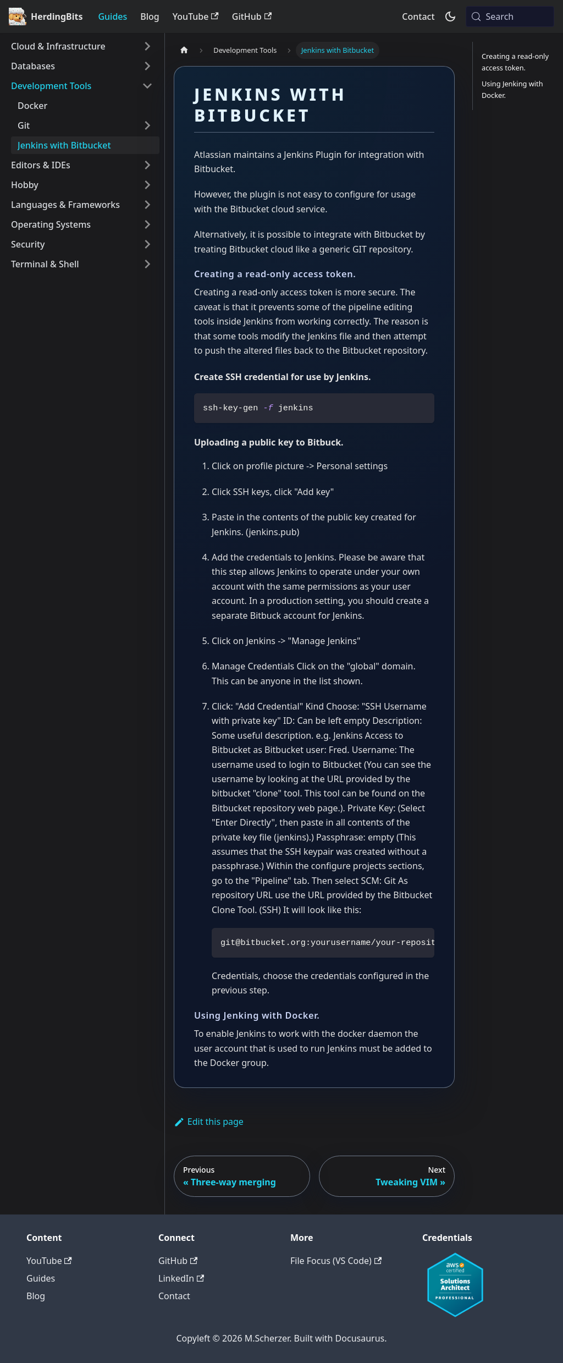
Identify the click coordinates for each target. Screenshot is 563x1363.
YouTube (196, 16)
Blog (149, 16)
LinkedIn (181, 1278)
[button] (81, 46)
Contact (418, 16)
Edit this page (209, 1121)
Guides (112, 16)
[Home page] (184, 50)
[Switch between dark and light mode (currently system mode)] (450, 16)
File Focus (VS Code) (336, 1261)
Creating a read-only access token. (515, 62)
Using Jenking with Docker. (512, 89)
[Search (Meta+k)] (510, 16)
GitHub (252, 16)
